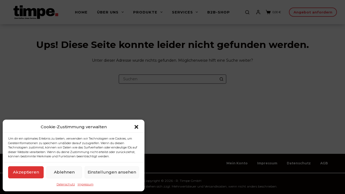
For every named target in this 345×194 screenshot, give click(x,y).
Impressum (86, 184)
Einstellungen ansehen (112, 172)
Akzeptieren (26, 172)
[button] (136, 127)
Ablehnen (64, 172)
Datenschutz (66, 184)
